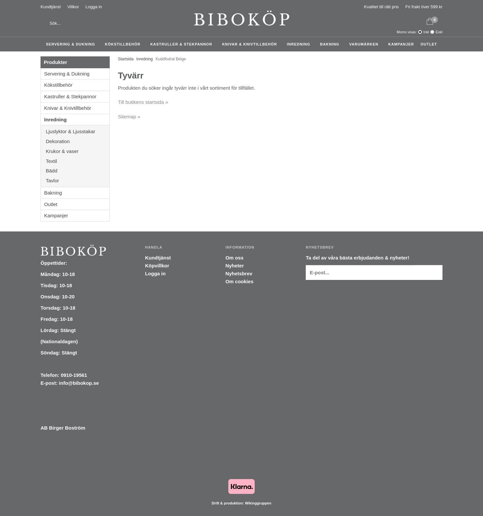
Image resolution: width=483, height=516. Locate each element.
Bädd (77, 170)
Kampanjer (401, 44)
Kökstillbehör (124, 44)
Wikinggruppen (258, 503)
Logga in (94, 6)
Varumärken (365, 44)
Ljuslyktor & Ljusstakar (77, 131)
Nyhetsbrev (238, 273)
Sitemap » (129, 116)
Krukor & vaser (77, 151)
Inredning (300, 44)
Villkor (73, 6)
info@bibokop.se (79, 383)
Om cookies (239, 281)
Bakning (331, 44)
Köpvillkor (157, 265)
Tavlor (52, 180)
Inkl (426, 32)
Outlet (428, 44)
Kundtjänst (51, 6)
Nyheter (234, 265)
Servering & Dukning (72, 44)
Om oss (234, 257)
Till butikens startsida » (143, 102)
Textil (77, 161)
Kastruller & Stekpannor (182, 44)
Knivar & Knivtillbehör (251, 44)
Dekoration (77, 141)
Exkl (439, 32)
